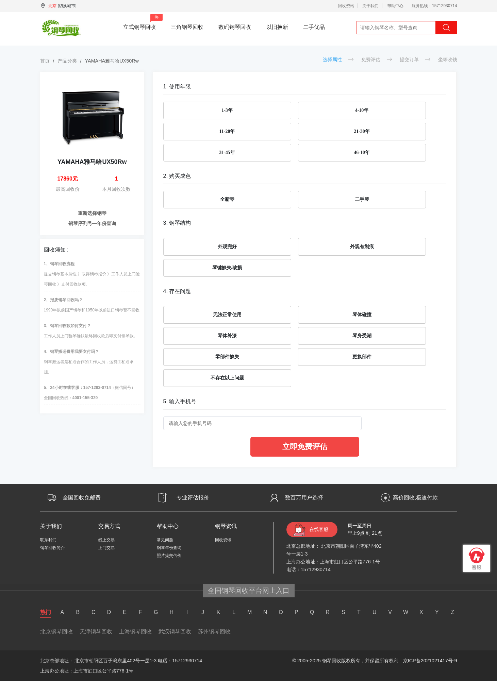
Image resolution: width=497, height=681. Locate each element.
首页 (45, 61)
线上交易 (106, 540)
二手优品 (314, 27)
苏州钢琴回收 (214, 631)
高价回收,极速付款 (415, 497)
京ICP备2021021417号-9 (430, 660)
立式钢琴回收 (143, 22)
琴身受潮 (361, 335)
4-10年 (362, 110)
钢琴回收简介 (52, 547)
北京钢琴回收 (56, 631)
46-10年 (362, 152)
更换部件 (361, 356)
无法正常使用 (227, 314)
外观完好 (227, 246)
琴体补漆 (227, 335)
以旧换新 (277, 27)
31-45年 (227, 152)
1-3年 (227, 110)
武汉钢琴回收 (175, 631)
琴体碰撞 (361, 314)
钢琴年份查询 (169, 547)
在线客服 (318, 529)
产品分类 (67, 61)
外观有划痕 (362, 246)
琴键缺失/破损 (227, 267)
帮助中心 (395, 5)
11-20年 (227, 131)
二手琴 (362, 199)
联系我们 (48, 540)
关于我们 (370, 5)
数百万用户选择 (304, 497)
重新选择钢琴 (92, 213)
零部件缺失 (227, 356)
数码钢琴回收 (234, 27)
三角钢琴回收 (187, 27)
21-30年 (362, 131)
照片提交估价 (169, 555)
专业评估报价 (193, 497)
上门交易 (106, 547)
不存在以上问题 (227, 377)
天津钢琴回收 (96, 631)
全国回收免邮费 (82, 497)
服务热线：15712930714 (434, 5)
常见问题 (165, 540)
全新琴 (227, 199)
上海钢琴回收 (135, 631)
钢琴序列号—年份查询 (92, 223)
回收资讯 (346, 5)
